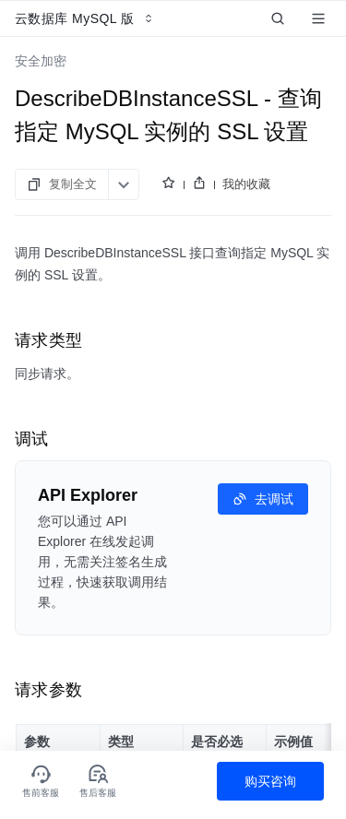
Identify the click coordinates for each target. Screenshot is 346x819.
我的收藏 (246, 184)
